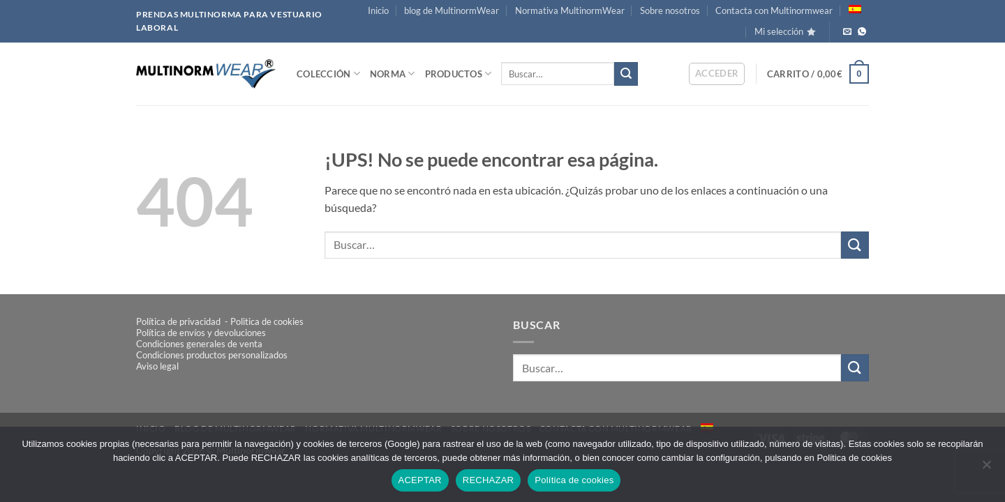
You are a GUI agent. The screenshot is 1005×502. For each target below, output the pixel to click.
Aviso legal (157, 366)
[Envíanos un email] (847, 32)
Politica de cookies (267, 321)
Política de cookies (574, 480)
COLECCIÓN (328, 73)
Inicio (378, 10)
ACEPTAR (420, 480)
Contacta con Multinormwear (774, 10)
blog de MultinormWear (451, 10)
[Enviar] (626, 74)
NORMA (392, 73)
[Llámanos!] (862, 32)
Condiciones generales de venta (199, 343)
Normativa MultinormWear (570, 10)
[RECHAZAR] (986, 468)
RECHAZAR (488, 480)
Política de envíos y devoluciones (201, 332)
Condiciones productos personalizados (212, 354)
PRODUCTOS (458, 73)
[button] (717, 74)
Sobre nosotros (670, 10)
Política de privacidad (179, 321)
